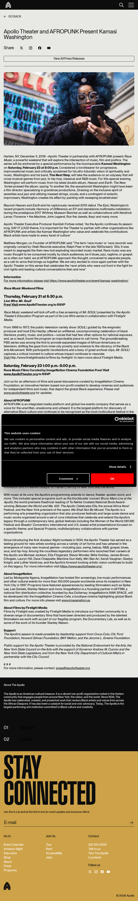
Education (10, 853)
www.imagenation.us (76, 600)
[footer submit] (131, 823)
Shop (7, 857)
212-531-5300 (97, 844)
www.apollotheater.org (19, 393)
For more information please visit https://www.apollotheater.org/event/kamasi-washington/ (66, 281)
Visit (7, 357)
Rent (49, 849)
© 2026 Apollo (125, 895)
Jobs (49, 857)
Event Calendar (14, 844)
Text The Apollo (98, 853)
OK (112, 478)
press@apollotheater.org (73, 668)
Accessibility (54, 853)
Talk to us (94, 849)
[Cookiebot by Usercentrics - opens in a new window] (117, 419)
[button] (131, 5)
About (8, 862)
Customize (68, 478)
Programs (10, 870)
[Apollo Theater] (7, 5)
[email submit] (69, 823)
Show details (117, 466)
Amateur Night (13, 849)
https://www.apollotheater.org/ (81, 566)
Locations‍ (94, 857)
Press (7, 866)
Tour (49, 844)
